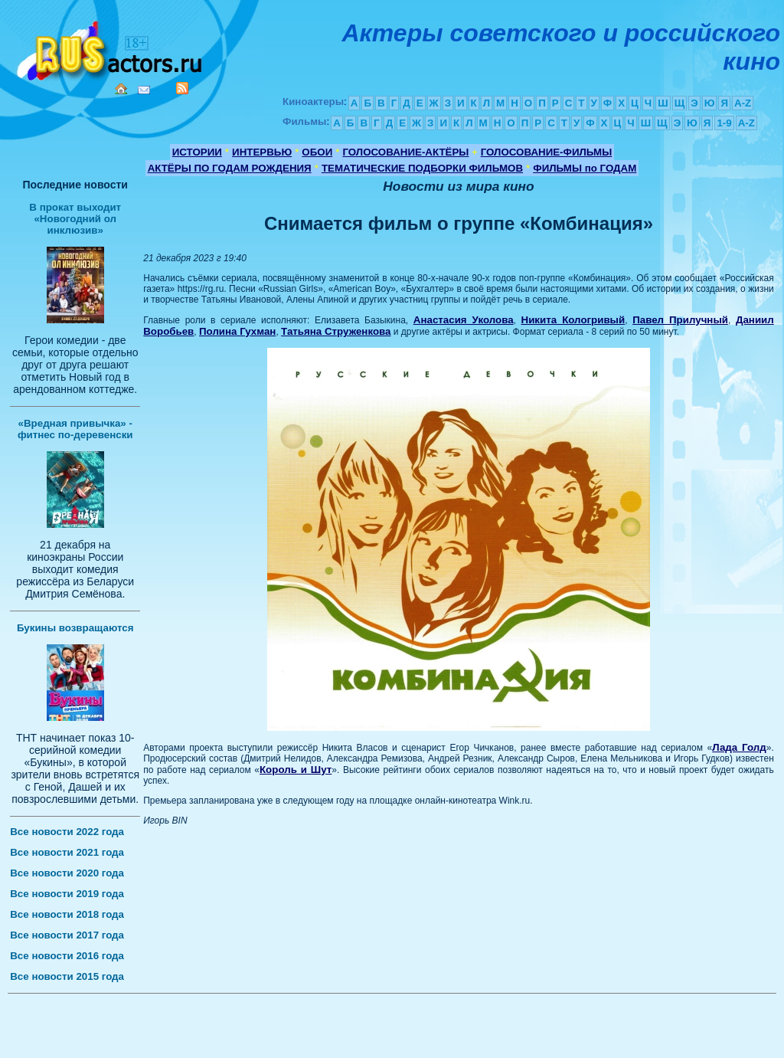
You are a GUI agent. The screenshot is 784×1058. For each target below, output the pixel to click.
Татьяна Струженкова (335, 331)
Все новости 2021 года (67, 852)
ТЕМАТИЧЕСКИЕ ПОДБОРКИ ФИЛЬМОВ (422, 168)
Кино (111, 47)
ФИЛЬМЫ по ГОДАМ (584, 168)
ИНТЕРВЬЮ (262, 152)
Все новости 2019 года (67, 893)
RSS (182, 88)
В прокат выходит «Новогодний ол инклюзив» (75, 218)
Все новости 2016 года (67, 955)
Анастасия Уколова (463, 320)
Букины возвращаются (75, 628)
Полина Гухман (237, 331)
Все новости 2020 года (67, 873)
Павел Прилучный (680, 320)
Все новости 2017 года (67, 935)
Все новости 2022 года (67, 831)
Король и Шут (296, 769)
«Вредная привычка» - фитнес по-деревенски (75, 429)
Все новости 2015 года (67, 976)
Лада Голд (739, 747)
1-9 (724, 123)
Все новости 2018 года (67, 914)
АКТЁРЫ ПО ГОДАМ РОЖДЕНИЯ (230, 168)
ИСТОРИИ (197, 152)
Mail (144, 90)
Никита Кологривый (573, 320)
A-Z (742, 103)
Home (121, 89)
